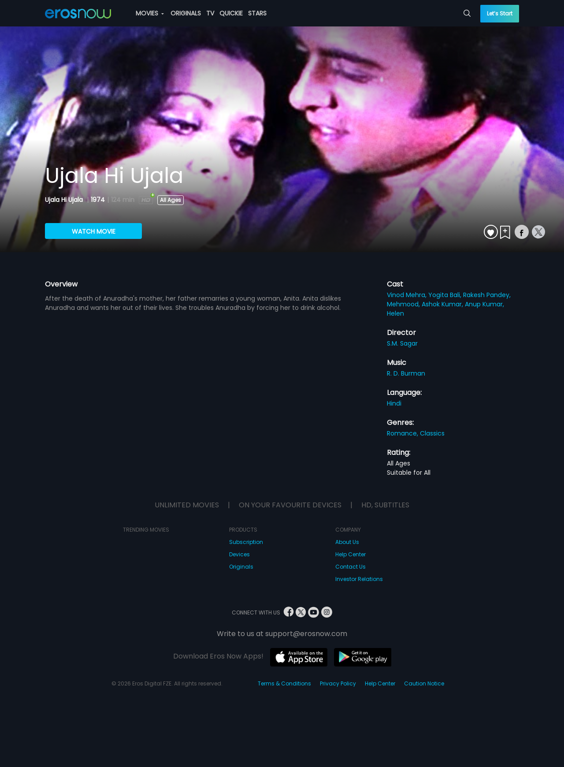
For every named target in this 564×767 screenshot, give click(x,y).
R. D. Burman (406, 373)
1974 (98, 199)
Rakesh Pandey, (487, 294)
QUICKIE (231, 13)
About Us (347, 542)
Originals (241, 566)
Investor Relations (359, 579)
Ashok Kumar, (443, 304)
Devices (239, 554)
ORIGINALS (186, 13)
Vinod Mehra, (407, 294)
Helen (395, 313)
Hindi (394, 403)
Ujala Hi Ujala (65, 199)
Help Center (350, 554)
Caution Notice (424, 683)
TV (210, 13)
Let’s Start (499, 13)
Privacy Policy (338, 683)
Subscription (246, 542)
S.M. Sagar (402, 343)
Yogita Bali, (445, 294)
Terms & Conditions (284, 683)
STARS (257, 13)
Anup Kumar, (484, 304)
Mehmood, (404, 304)
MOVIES (150, 13)
